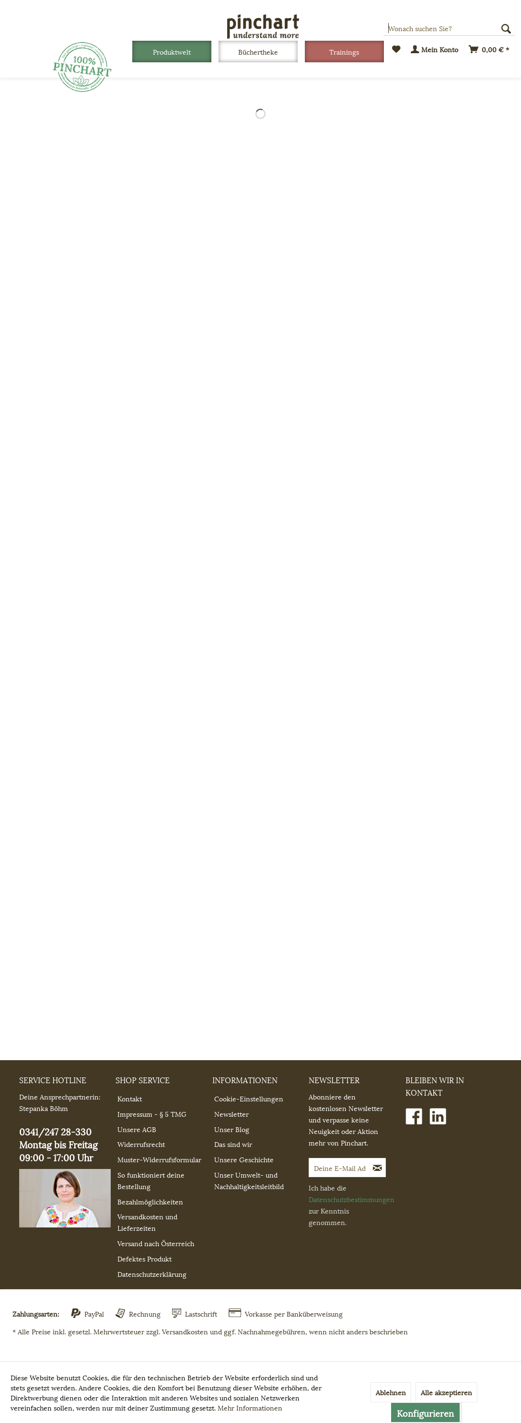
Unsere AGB (136, 1129)
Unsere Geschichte (244, 1159)
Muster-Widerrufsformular (159, 1159)
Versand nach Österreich (155, 1243)
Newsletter (231, 1114)
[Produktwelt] (171, 51)
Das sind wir (233, 1144)
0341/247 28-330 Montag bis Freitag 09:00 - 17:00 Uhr (65, 1175)
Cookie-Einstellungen (248, 1098)
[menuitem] (175, 51)
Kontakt (129, 1098)
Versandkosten (185, 1331)
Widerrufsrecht (141, 1144)
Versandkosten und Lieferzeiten (147, 1222)
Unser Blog (231, 1129)
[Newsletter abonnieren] (377, 1167)
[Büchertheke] (258, 51)
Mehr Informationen (250, 1407)
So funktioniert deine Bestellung (151, 1180)
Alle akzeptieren (446, 1392)
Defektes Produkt (144, 1258)
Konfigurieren (425, 1412)
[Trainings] (344, 51)
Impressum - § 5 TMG (151, 1114)
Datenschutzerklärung (151, 1274)
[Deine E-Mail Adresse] (339, 1167)
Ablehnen (391, 1392)
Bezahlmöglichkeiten (150, 1201)
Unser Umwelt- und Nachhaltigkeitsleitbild (249, 1180)
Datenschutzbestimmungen (351, 1199)
